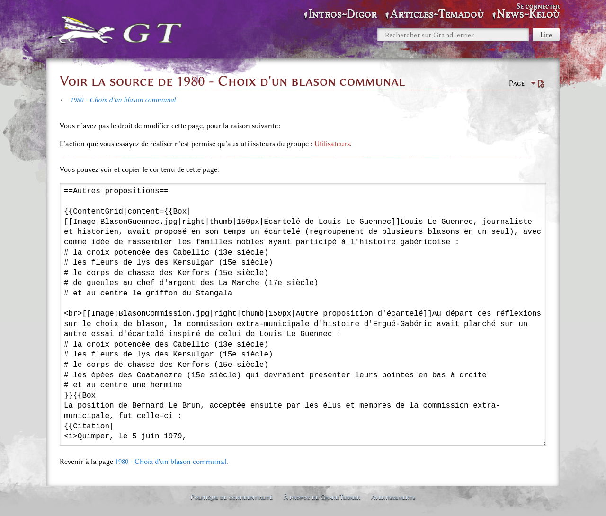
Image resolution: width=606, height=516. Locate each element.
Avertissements (393, 497)
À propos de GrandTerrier (322, 497)
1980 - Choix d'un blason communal (123, 100)
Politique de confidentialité (231, 497)
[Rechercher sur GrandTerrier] (453, 34)
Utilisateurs (332, 144)
